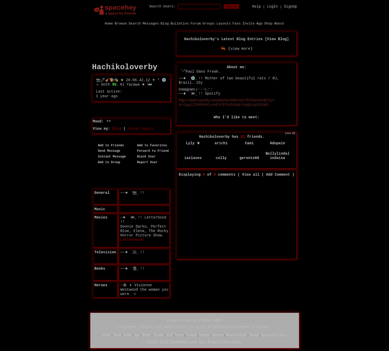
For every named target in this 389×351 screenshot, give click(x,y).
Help (256, 6)
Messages (150, 23)
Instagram (187, 89)
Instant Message (110, 156)
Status (254, 335)
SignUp (290, 6)
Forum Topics (141, 128)
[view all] (290, 132)
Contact (218, 335)
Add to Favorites (150, 145)
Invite (248, 23)
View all (251, 174)
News (117, 335)
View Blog (277, 39)
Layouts (223, 23)
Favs (237, 23)
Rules (128, 335)
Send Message (107, 151)
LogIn (272, 6)
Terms (180, 335)
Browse (121, 23)
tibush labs (210, 320)
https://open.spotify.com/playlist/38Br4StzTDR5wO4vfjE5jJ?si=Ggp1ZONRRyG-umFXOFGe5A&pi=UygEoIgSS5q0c (227, 102)
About (279, 23)
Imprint (204, 335)
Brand (147, 335)
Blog (165, 23)
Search (231, 6)
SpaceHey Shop (274, 335)
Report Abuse (237, 335)
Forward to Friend (151, 151)
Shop (268, 23)
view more (240, 48)
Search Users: (162, 6)
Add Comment (278, 174)
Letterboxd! (132, 239)
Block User (144, 156)
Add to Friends (109, 145)
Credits (158, 335)
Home (109, 23)
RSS (169, 335)
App (259, 23)
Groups (208, 23)
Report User (145, 162)
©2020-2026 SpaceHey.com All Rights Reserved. (195, 342)
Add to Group (107, 162)
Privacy (192, 335)
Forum (195, 23)
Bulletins (179, 23)
